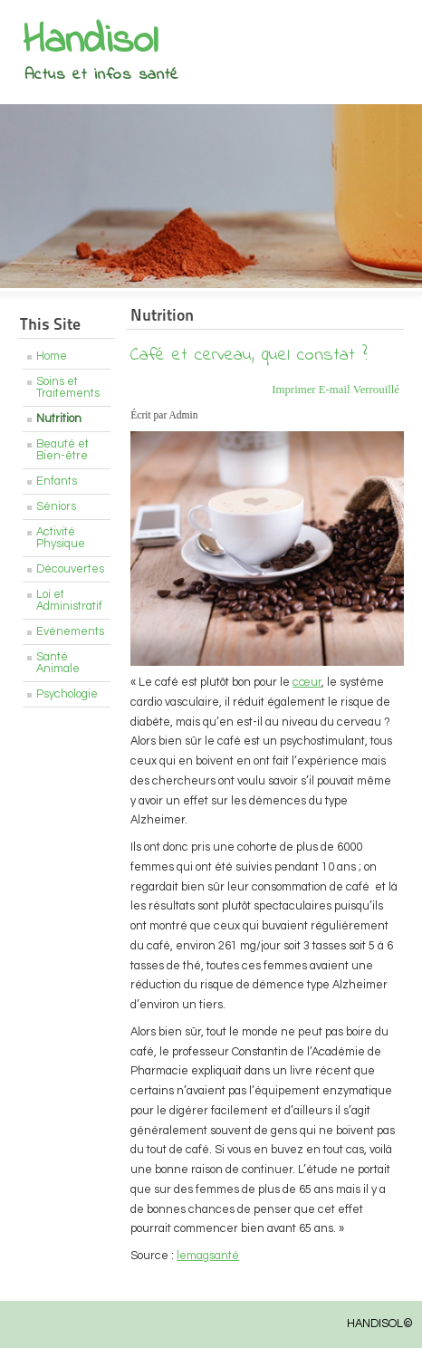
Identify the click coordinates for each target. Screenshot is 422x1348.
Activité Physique (60, 538)
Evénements (70, 632)
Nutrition (59, 419)
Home (51, 356)
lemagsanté (208, 1256)
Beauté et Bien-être (62, 450)
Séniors (56, 507)
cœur (307, 682)
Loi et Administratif (69, 600)
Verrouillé (376, 389)
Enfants (56, 481)
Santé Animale (58, 663)
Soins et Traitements (68, 388)
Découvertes (70, 569)
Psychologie (67, 694)
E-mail (336, 389)
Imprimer (295, 389)
